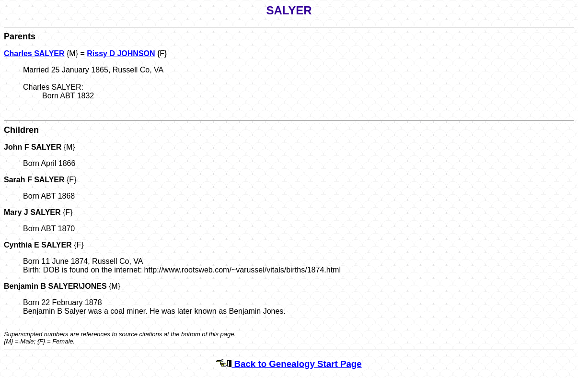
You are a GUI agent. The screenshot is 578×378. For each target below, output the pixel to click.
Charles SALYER (34, 53)
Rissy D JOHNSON (121, 53)
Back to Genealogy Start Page (288, 364)
